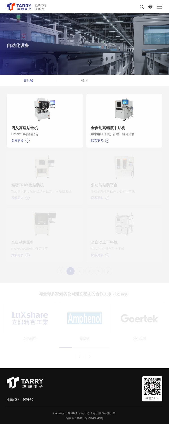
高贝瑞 (28, 80)
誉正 (84, 80)
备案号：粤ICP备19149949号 (84, 418)
